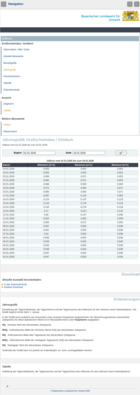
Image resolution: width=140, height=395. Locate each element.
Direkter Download (13, 287)
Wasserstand (10, 131)
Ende (68, 153)
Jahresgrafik (9, 69)
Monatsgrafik (10, 63)
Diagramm (8, 104)
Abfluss (7, 124)
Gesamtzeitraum (11, 76)
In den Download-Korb (15, 284)
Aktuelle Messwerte (13, 56)
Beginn (18, 153)
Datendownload (11, 90)
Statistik (7, 83)
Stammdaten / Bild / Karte (16, 49)
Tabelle (7, 110)
